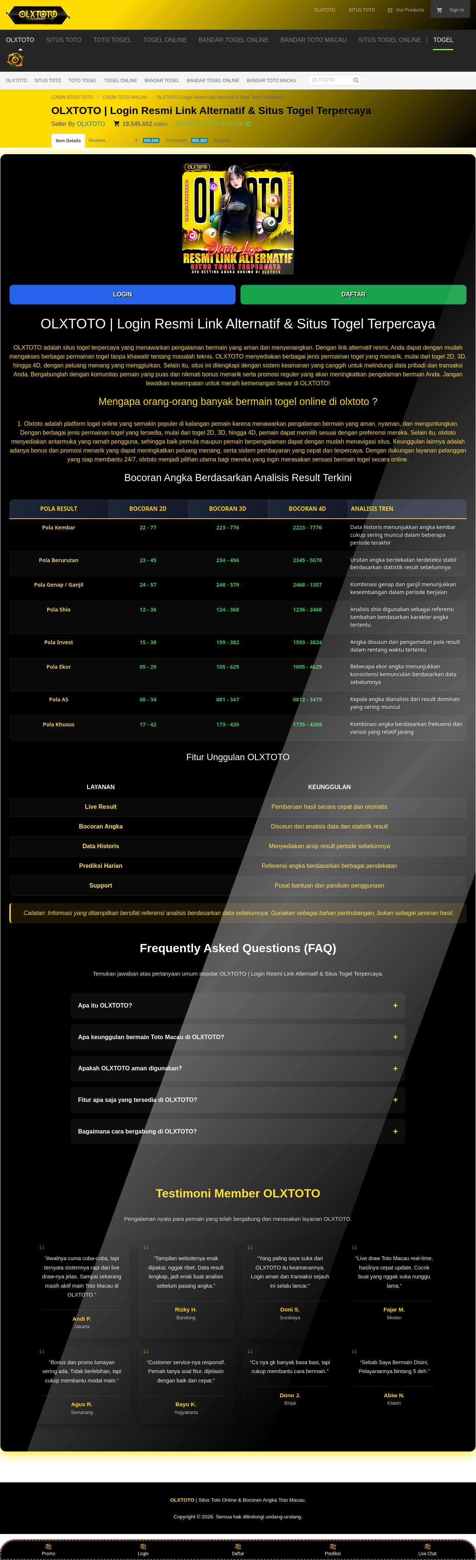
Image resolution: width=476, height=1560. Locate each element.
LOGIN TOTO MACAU (124, 97)
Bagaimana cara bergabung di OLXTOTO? (238, 1131)
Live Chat (427, 1549)
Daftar (238, 1549)
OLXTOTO (16, 80)
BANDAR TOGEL (162, 80)
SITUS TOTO (48, 80)
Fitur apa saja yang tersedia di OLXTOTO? (238, 1100)
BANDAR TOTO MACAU (271, 80)
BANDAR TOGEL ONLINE (213, 80)
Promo (48, 1549)
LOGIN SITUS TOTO (72, 97)
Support (222, 140)
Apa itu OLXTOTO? (238, 1005)
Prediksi (333, 1549)
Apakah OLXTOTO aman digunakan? (238, 1069)
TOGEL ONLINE (120, 80)
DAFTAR (353, 294)
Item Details (68, 140)
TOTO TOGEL (82, 80)
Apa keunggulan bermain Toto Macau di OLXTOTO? (238, 1037)
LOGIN (122, 294)
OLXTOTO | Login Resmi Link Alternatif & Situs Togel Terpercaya (220, 97)
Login (143, 1549)
